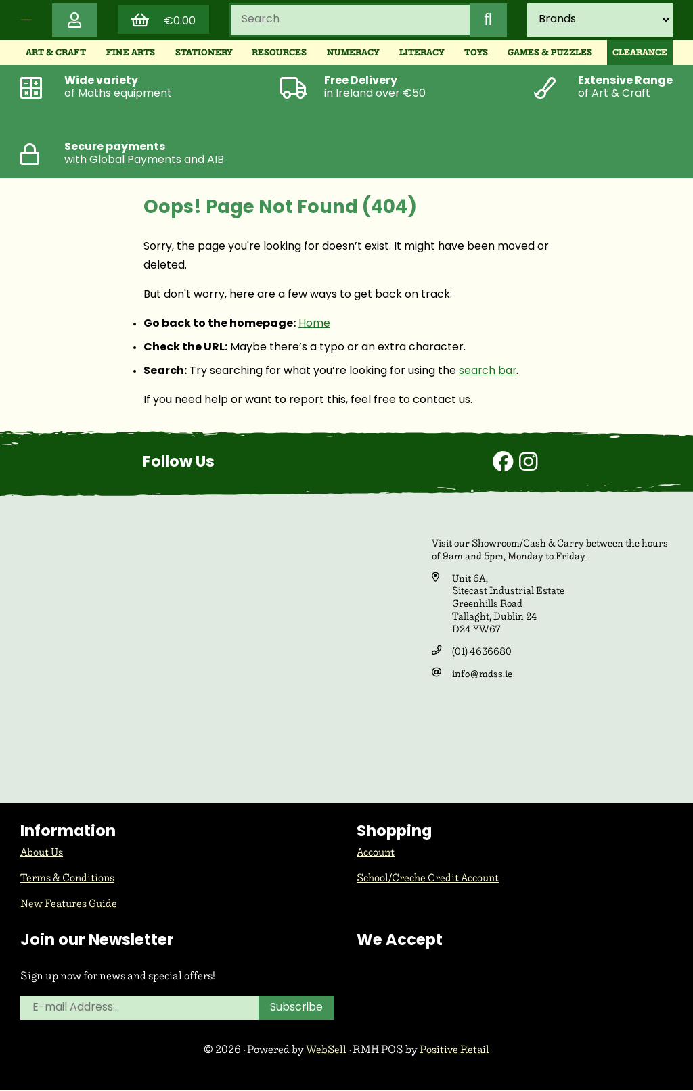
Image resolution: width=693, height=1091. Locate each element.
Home (314, 326)
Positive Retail (455, 1051)
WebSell (325, 1051)
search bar (488, 373)
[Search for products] (349, 21)
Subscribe (297, 1009)
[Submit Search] (487, 21)
